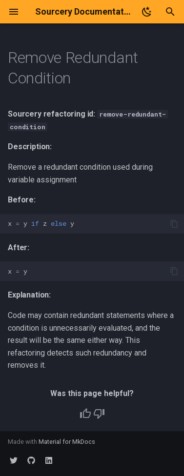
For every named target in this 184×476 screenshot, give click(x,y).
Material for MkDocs (67, 441)
